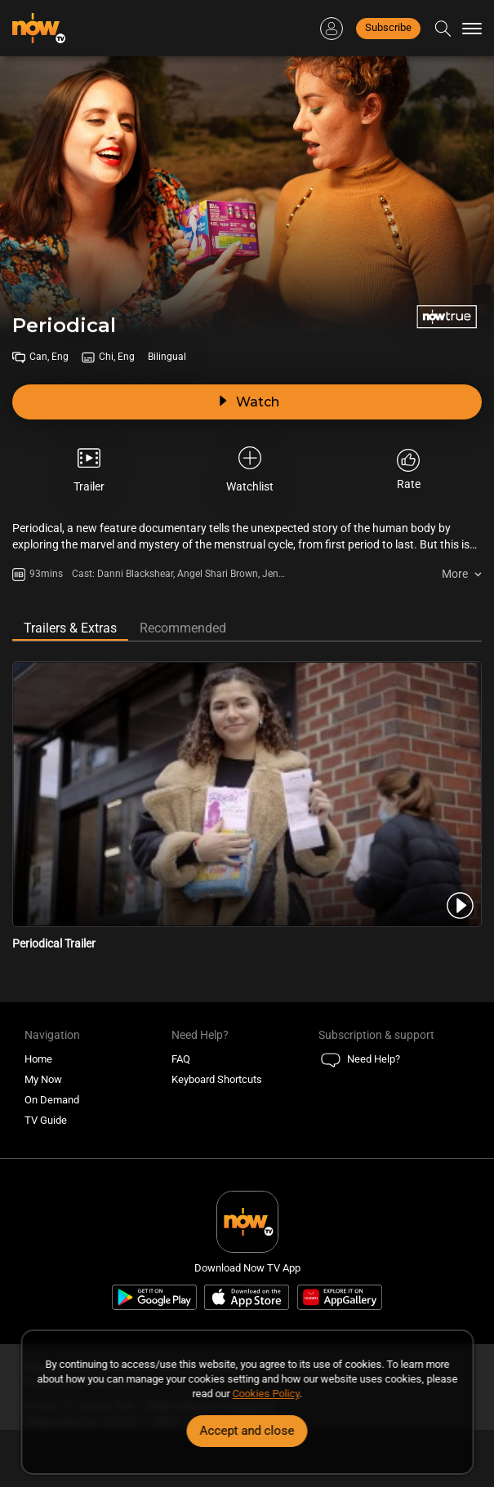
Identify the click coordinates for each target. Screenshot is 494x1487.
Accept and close (247, 1430)
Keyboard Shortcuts (216, 1079)
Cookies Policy (266, 1393)
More (455, 573)
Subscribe (388, 27)
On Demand (51, 1100)
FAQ (180, 1059)
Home (38, 1059)
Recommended (183, 628)
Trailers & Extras (70, 628)
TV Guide (45, 1120)
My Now (43, 1079)
